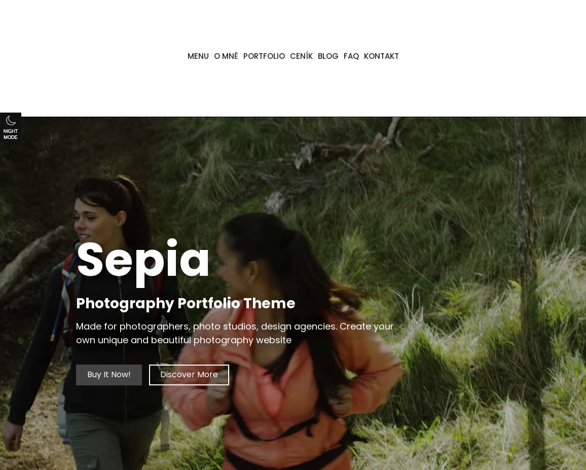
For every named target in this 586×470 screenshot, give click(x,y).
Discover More (189, 375)
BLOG (328, 56)
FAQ (351, 56)
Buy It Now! (109, 375)
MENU (198, 56)
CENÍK (301, 56)
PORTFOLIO (264, 56)
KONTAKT (381, 56)
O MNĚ (226, 56)
